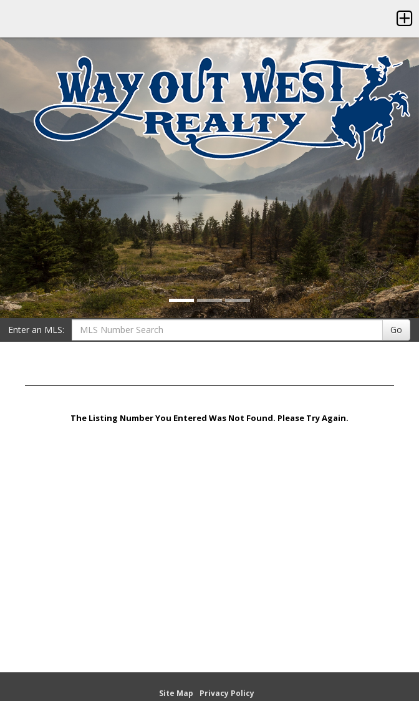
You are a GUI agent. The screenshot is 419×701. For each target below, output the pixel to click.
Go (396, 330)
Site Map (176, 693)
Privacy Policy (227, 693)
